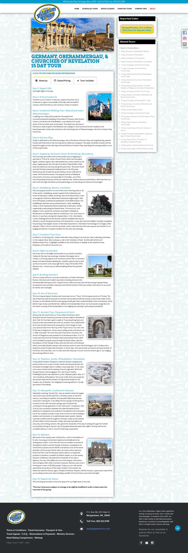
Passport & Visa (54, 530)
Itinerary (43, 80)
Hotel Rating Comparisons (20, 538)
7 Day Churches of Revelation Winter (135, 51)
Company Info (141, 9)
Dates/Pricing (63, 80)
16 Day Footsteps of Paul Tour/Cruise (135, 113)
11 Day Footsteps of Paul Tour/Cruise (135, 65)
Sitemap (38, 538)
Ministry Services (65, 534)
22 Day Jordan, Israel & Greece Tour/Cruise (137, 145)
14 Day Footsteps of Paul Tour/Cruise (135, 91)
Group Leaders (107, 9)
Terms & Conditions (16, 530)
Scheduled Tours (90, 9)
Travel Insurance (36, 530)
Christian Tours (125, 9)
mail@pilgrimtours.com (98, 529)
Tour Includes (87, 80)
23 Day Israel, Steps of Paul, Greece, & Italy (137, 148)
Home (76, 9)
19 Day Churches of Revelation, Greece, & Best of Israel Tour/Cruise (136, 135)
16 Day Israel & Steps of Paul (132, 109)
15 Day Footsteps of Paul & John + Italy (136, 100)
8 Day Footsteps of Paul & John (133, 58)
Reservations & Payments (42, 534)
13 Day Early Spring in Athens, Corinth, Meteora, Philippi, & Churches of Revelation (137, 86)
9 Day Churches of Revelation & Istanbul (136, 61)
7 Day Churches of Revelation (132, 55)
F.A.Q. (25, 534)
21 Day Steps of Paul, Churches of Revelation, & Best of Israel (133, 140)
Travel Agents (13, 534)
